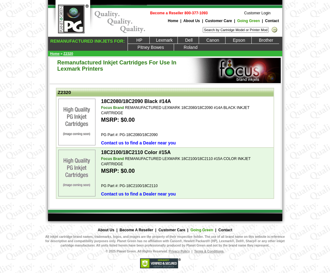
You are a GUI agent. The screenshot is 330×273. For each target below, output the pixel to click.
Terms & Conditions (208, 251)
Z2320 (68, 53)
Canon (212, 40)
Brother (265, 40)
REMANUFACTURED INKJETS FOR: (87, 41)
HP (139, 40)
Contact (272, 21)
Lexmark (163, 40)
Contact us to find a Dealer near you (138, 142)
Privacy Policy (179, 251)
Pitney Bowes (151, 47)
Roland (190, 47)
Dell (188, 40)
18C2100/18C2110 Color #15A (136, 152)
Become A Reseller (136, 230)
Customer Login (257, 13)
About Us (191, 21)
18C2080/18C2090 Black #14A (136, 101)
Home (173, 21)
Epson (238, 40)
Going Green (248, 21)
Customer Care (218, 21)
